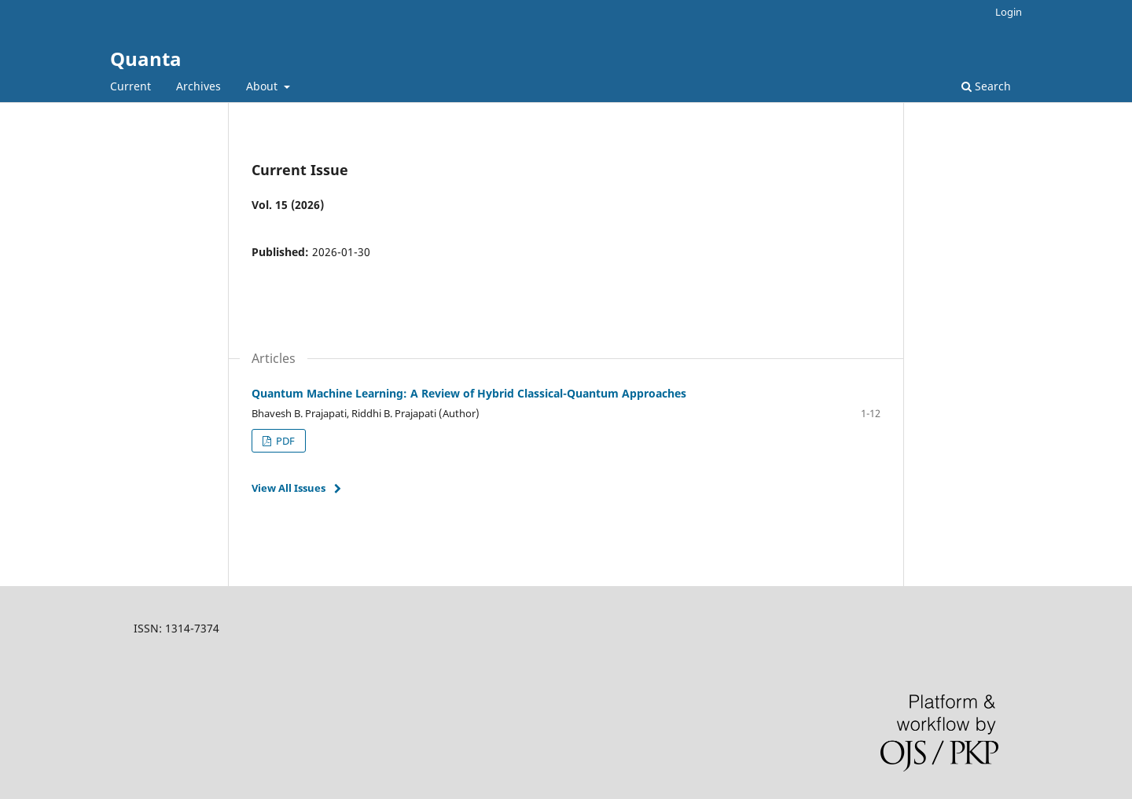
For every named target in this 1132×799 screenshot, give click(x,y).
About (263, 86)
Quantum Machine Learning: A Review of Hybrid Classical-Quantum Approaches (469, 393)
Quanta (146, 58)
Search (986, 86)
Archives (198, 86)
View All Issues (288, 488)
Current (130, 86)
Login (1008, 12)
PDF (284, 441)
